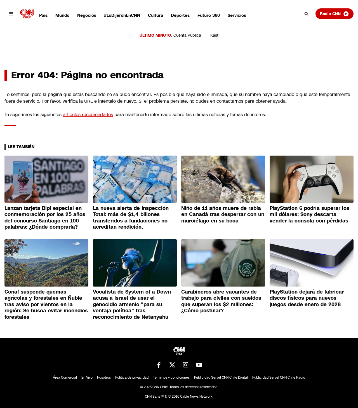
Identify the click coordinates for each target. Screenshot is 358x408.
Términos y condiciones (171, 377)
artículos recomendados (88, 114)
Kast (214, 35)
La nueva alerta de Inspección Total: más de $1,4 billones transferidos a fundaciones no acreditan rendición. (131, 218)
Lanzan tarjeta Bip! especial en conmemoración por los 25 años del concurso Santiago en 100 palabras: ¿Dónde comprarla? (44, 218)
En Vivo (87, 377)
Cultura (155, 15)
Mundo (62, 15)
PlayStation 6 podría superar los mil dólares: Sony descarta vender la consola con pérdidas (309, 214)
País (43, 15)
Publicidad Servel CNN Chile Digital (221, 377)
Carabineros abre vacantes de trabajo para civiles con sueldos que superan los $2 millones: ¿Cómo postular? (221, 301)
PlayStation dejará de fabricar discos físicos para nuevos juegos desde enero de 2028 (307, 298)
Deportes (180, 15)
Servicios (237, 15)
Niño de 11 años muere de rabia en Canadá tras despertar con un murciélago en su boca (222, 214)
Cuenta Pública (187, 35)
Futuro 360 (208, 15)
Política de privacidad (132, 377)
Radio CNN (334, 14)
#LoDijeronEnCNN (122, 15)
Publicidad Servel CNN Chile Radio (278, 377)
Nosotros (104, 377)
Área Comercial (65, 377)
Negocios (86, 15)
